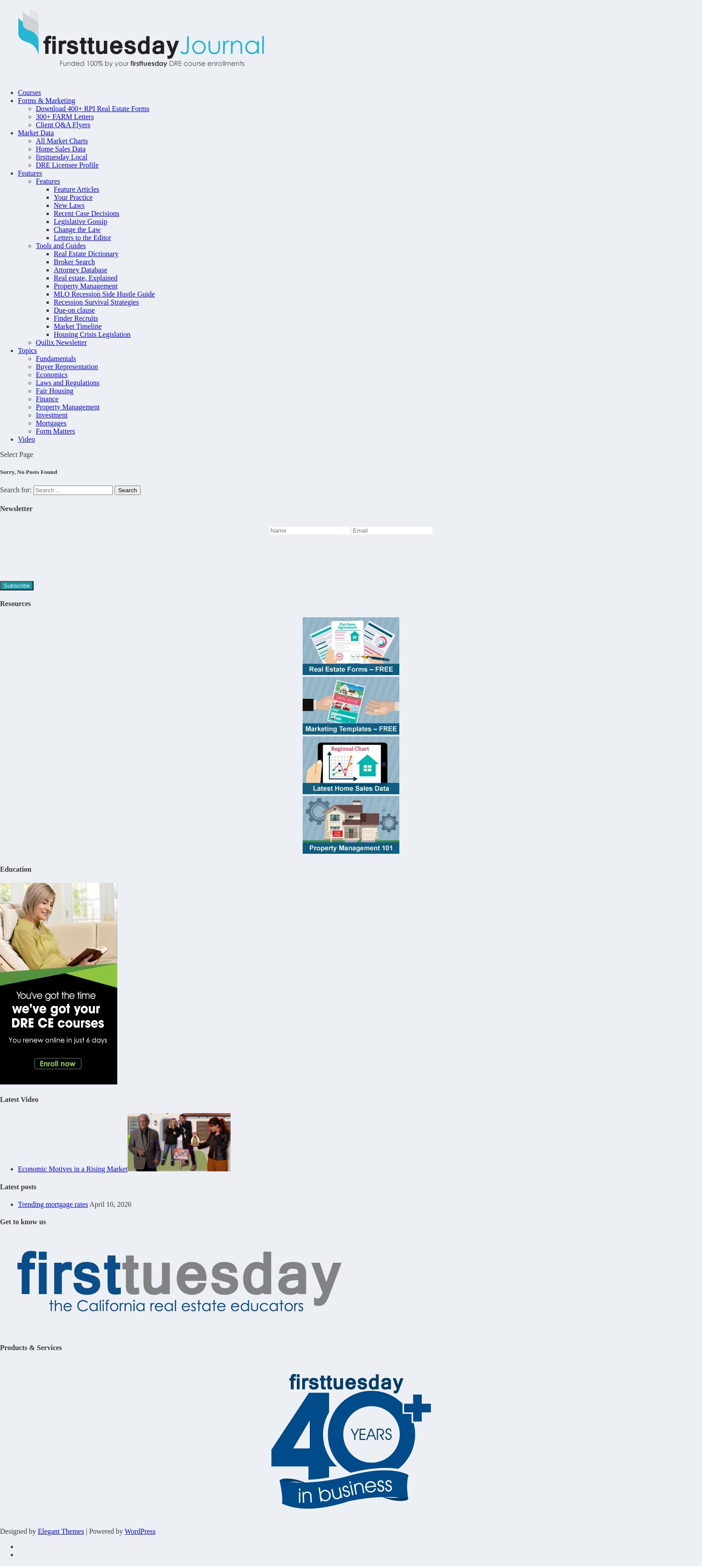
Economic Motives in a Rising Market (73, 1169)
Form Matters (55, 431)
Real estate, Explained (86, 278)
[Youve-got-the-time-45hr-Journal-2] (58, 1082)
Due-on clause (74, 310)
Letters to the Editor (82, 237)
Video (26, 439)
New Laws (69, 205)
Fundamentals (56, 358)
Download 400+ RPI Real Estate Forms (93, 108)
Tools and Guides (61, 246)
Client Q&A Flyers (63, 125)
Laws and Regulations (67, 383)
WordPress (140, 1531)
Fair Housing (54, 391)
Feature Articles (76, 189)
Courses (29, 92)
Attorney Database (80, 270)
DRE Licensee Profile (67, 165)
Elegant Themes (61, 1531)
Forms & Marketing (46, 100)
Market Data (36, 133)
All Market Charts (62, 141)
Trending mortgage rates (53, 1204)
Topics (27, 350)
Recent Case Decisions (87, 213)
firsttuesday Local (61, 157)
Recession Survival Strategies (96, 302)
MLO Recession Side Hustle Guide (104, 294)
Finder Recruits (76, 318)
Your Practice (73, 197)
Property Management (86, 286)
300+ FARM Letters (65, 116)
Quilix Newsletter (61, 342)
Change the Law (77, 229)
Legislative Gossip (80, 221)
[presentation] (68, 559)
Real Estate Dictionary (86, 254)
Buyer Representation (67, 366)
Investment (52, 415)
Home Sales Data (61, 149)
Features (30, 173)
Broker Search (74, 262)
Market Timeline (78, 326)
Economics (52, 375)
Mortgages (51, 423)
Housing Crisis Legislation (92, 334)
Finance (47, 399)
